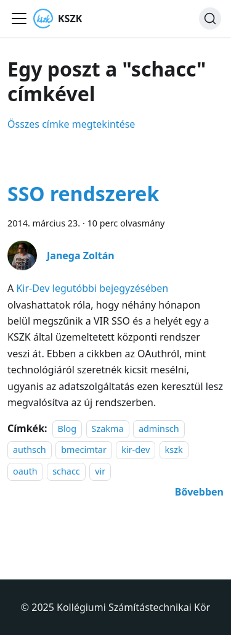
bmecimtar (84, 450)
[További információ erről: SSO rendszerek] (199, 492)
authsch (29, 450)
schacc (66, 471)
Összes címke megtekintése (71, 124)
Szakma (108, 428)
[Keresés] (210, 18)
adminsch (159, 428)
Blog (67, 428)
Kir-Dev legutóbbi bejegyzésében (92, 288)
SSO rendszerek (83, 193)
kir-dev (135, 450)
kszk (174, 450)
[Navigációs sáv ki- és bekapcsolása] (19, 18)
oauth (25, 471)
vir (100, 471)
